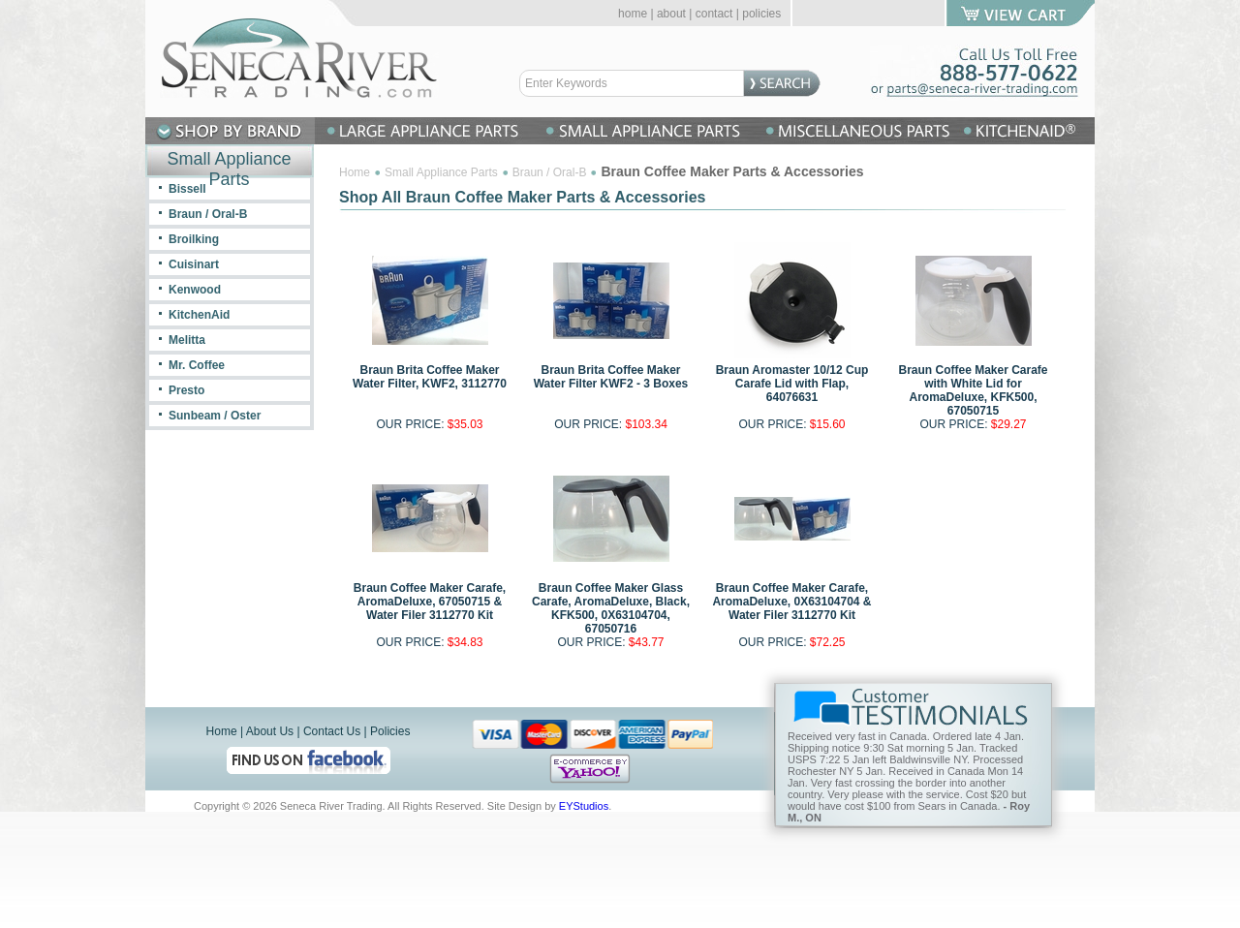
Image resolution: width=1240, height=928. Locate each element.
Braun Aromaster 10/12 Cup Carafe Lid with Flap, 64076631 (792, 383)
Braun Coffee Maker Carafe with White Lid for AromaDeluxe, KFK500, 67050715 (972, 390)
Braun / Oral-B (549, 172)
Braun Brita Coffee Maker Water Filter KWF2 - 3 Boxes (611, 376)
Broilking (194, 239)
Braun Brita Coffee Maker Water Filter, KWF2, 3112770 (430, 376)
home (632, 13)
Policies (390, 731)
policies (761, 13)
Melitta (187, 340)
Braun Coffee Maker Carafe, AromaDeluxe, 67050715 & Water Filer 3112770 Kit (430, 601)
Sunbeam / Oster (215, 415)
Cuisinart (194, 264)
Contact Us (331, 731)
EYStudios (583, 806)
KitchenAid (199, 315)
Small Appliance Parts (441, 172)
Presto (186, 390)
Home (354, 172)
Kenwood (195, 289)
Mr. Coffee (197, 365)
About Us (270, 731)
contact (714, 13)
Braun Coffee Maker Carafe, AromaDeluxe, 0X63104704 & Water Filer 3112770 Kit (791, 601)
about (671, 13)
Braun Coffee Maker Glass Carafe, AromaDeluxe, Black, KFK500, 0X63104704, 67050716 (611, 608)
